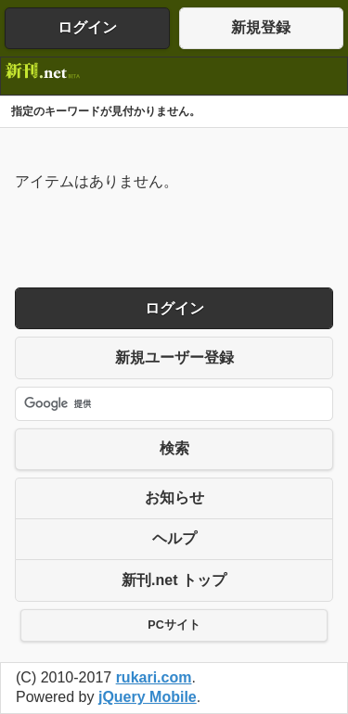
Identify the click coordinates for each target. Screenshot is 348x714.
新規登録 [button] (260, 27)
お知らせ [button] (174, 497)
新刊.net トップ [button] (174, 580)
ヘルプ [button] (174, 538)
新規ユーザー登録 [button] (174, 357)
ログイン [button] (87, 27)
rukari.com (154, 677)
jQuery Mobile (147, 697)
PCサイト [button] (174, 624)
